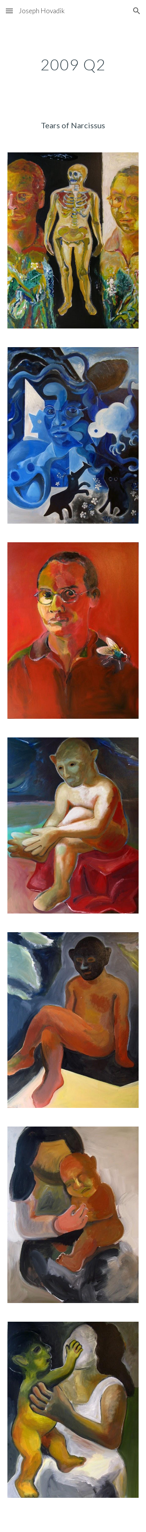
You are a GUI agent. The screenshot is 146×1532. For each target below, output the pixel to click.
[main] (73, 64)
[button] (9, 10)
